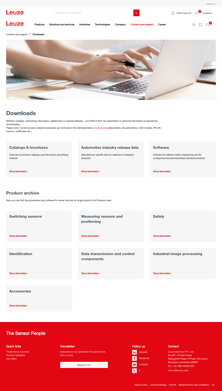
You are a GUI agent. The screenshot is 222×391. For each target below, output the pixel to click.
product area (100, 126)
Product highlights (15, 353)
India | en (210, 4)
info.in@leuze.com (178, 368)
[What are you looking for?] (94, 13)
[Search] (136, 13)
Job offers (11, 357)
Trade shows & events (17, 350)
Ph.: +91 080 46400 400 (181, 364)
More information (18, 169)
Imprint (172, 383)
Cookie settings (158, 383)
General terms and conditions (194, 383)
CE (213, 383)
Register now (84, 363)
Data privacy (141, 383)
